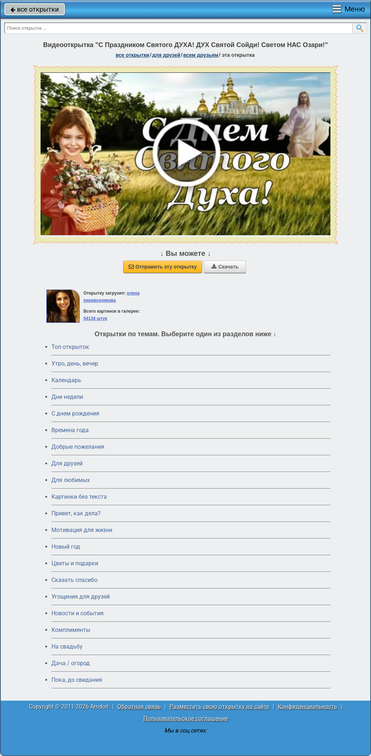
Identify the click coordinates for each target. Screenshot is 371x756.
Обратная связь (139, 706)
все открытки (35, 9)
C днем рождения (75, 413)
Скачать (225, 267)
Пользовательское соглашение (185, 718)
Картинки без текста (79, 496)
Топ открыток (70, 346)
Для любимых (70, 480)
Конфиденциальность (307, 706)
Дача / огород (70, 663)
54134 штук (95, 318)
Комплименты (70, 629)
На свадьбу (67, 646)
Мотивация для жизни (81, 530)
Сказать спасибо (74, 579)
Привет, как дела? (76, 513)
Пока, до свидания (76, 679)
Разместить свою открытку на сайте (219, 706)
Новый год (65, 546)
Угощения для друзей (80, 596)
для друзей (166, 55)
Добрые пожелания (77, 446)
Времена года (70, 430)
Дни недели (67, 396)
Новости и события (77, 613)
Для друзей (67, 463)
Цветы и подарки (74, 563)
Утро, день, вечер (74, 363)
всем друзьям (200, 55)
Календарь (66, 380)
